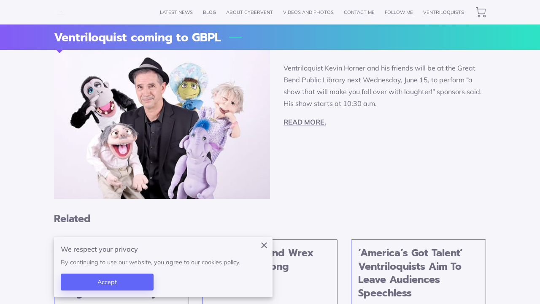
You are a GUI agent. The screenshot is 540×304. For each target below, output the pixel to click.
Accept (107, 282)
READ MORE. (305, 122)
